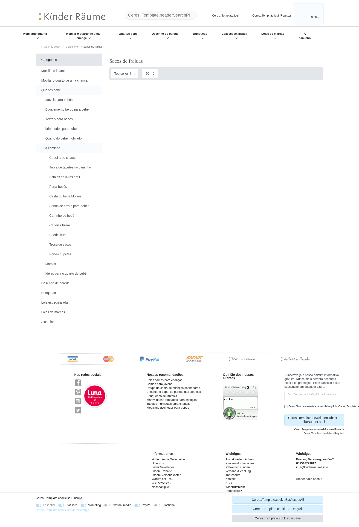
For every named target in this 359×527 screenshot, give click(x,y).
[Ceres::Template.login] (222, 15)
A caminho (305, 36)
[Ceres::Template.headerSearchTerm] (161, 15)
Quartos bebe (128, 33)
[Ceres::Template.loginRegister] (269, 15)
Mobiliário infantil (35, 33)
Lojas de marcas (272, 33)
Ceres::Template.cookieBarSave (278, 518)
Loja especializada (234, 33)
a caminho (71, 46)
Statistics (72, 505)
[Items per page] (150, 73)
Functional (168, 505)
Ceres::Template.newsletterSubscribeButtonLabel (314, 420)
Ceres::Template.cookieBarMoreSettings (62, 510)
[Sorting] (124, 73)
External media (121, 505)
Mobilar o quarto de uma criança (83, 36)
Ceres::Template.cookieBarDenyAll (277, 509)
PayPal (146, 505)
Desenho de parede (165, 33)
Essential (49, 505)
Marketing (94, 505)
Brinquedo (200, 33)
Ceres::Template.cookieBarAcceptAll (278, 499)
